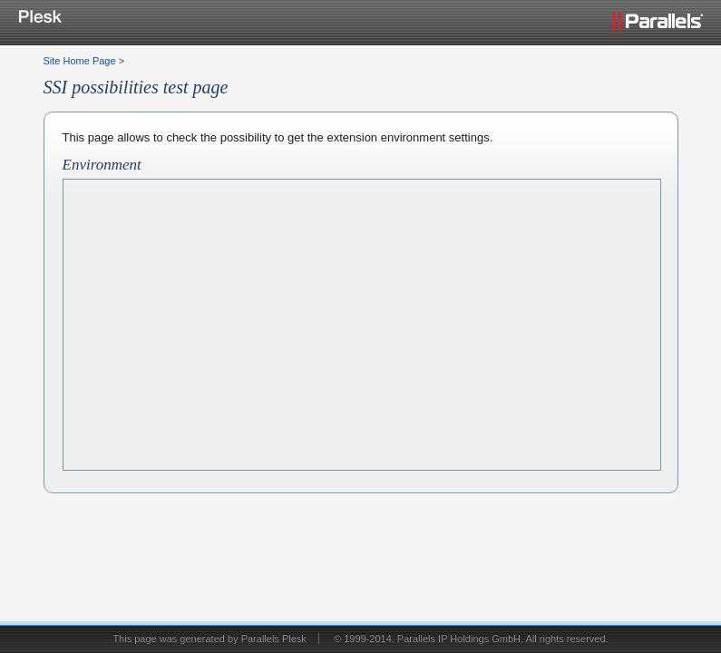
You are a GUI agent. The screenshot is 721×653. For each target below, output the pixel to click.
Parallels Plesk (274, 638)
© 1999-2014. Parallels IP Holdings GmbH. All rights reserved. (471, 638)
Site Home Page (80, 60)
